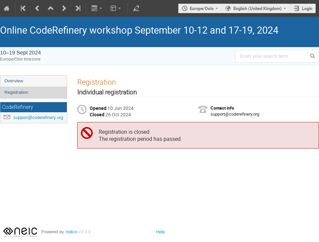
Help (160, 232)
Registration (16, 92)
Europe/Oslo (202, 8)
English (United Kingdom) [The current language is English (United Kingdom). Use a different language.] (257, 8)
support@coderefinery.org (38, 117)
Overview (13, 80)
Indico (71, 232)
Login (307, 8)
